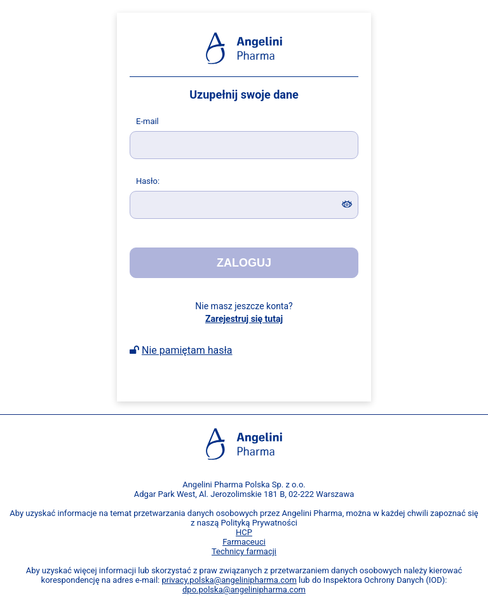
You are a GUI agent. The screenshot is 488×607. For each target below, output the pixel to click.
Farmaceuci (244, 542)
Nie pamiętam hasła (187, 350)
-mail (147, 121)
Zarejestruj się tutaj (244, 319)
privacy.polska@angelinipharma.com (228, 580)
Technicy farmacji (244, 551)
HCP (244, 532)
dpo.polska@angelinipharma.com (244, 589)
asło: (147, 181)
